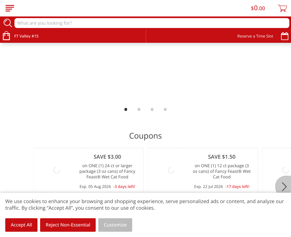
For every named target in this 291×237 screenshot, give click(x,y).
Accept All (21, 225)
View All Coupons (257, 165)
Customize (115, 225)
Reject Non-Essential (68, 225)
